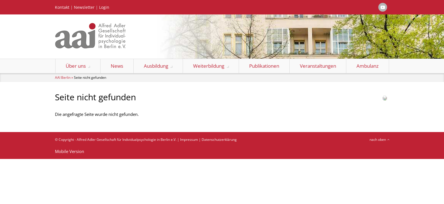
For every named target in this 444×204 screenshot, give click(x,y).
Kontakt (62, 7)
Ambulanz (368, 66)
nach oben (378, 139)
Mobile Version (69, 151)
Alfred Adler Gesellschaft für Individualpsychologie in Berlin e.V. (126, 139)
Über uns (76, 66)
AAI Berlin (63, 77)
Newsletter (84, 7)
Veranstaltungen (318, 66)
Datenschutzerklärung (219, 139)
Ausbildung (156, 66)
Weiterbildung (208, 66)
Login (104, 7)
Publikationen (264, 66)
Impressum (189, 139)
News (117, 66)
